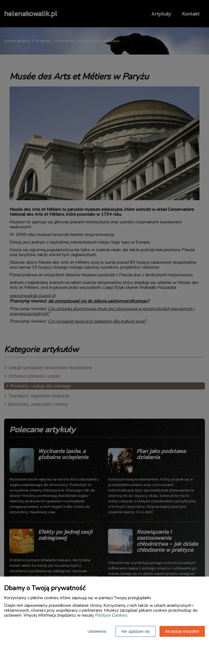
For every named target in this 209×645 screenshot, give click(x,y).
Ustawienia (97, 631)
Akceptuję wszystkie (182, 631)
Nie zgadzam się (135, 631)
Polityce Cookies (111, 615)
